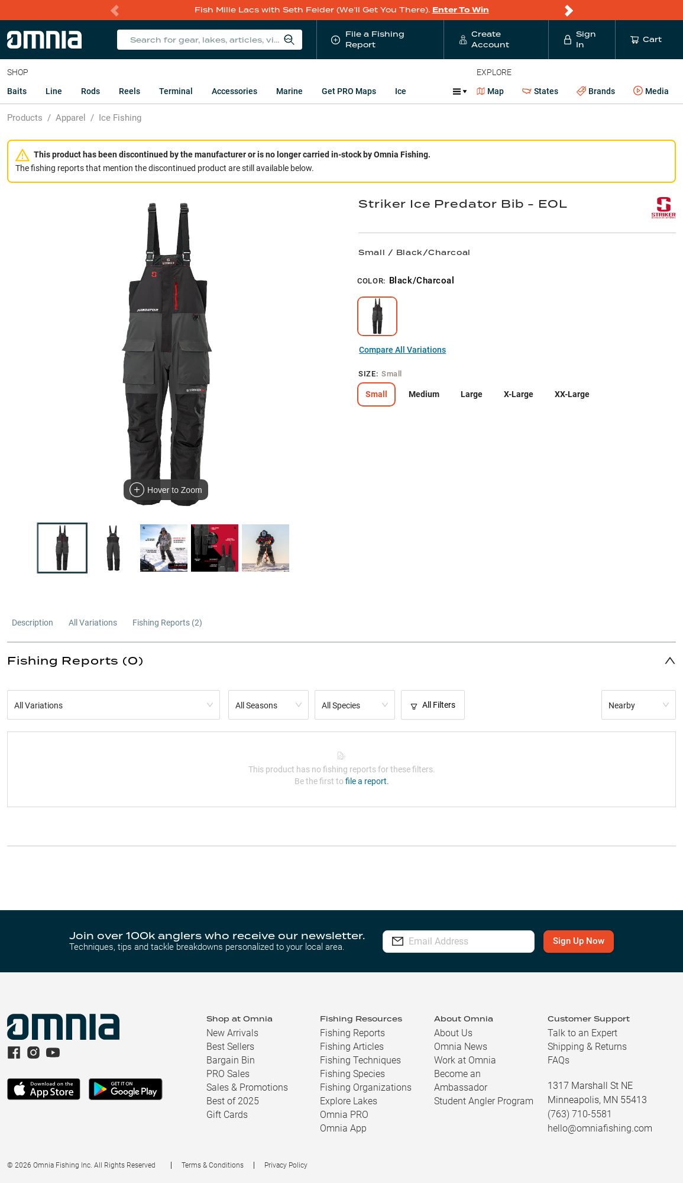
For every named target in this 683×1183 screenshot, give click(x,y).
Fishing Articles (352, 1046)
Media (651, 91)
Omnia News (460, 1046)
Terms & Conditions (213, 1165)
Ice (400, 91)
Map (490, 91)
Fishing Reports (352, 1033)
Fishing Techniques (360, 1060)
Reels (129, 91)
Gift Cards (227, 1114)
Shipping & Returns (587, 1046)
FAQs (558, 1060)
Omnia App (343, 1128)
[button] (341, 660)
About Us (453, 1033)
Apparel (71, 117)
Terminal (176, 91)
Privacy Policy (285, 1165)
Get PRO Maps (349, 91)
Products (25, 117)
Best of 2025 (232, 1101)
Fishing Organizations (366, 1087)
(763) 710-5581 (580, 1114)
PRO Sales (228, 1073)
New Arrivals (232, 1033)
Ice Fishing (120, 117)
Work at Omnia (465, 1060)
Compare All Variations (402, 349)
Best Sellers (230, 1046)
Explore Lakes (348, 1101)
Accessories (234, 91)
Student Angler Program (483, 1101)
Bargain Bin (230, 1060)
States (540, 91)
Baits (17, 91)
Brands (596, 91)
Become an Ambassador (460, 1080)
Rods (90, 91)
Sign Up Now (585, 941)
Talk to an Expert (582, 1033)
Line (54, 91)
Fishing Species (352, 1073)
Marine (289, 91)
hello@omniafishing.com (600, 1128)
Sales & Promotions (247, 1087)
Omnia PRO (344, 1114)
